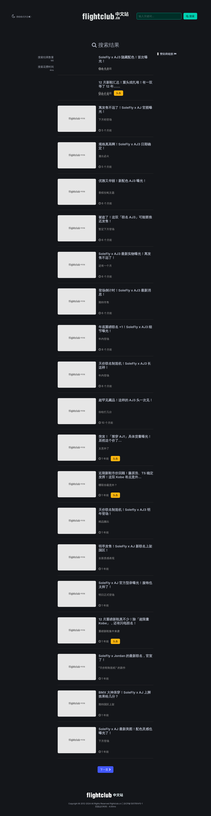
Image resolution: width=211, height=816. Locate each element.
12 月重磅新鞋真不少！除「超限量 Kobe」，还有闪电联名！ (124, 621)
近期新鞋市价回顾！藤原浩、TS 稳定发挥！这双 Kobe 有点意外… (126, 475)
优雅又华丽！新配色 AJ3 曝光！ (122, 181)
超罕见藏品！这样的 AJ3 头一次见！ (126, 400)
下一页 (105, 769)
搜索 (190, 16)
